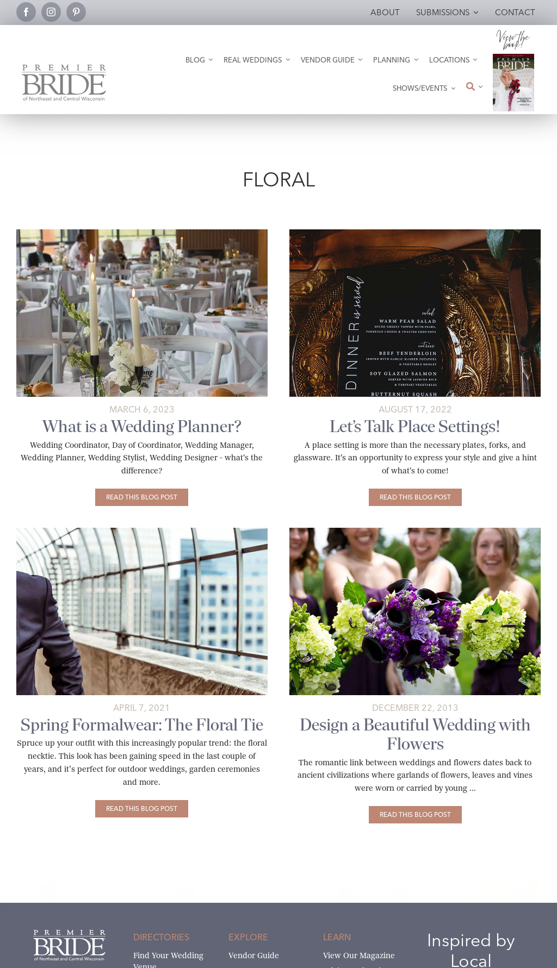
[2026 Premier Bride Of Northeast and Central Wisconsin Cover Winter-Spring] (514, 58)
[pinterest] (76, 12)
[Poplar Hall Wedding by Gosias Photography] (142, 233)
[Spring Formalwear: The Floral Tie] (142, 532)
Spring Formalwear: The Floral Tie (142, 725)
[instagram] (51, 12)
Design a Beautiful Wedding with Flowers (415, 734)
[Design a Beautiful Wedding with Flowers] (415, 814)
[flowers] (415, 532)
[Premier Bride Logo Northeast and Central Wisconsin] (64, 68)
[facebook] (26, 12)
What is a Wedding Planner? (142, 426)
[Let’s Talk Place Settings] (415, 233)
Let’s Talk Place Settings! (415, 426)
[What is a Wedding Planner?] (141, 497)
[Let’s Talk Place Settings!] (415, 497)
